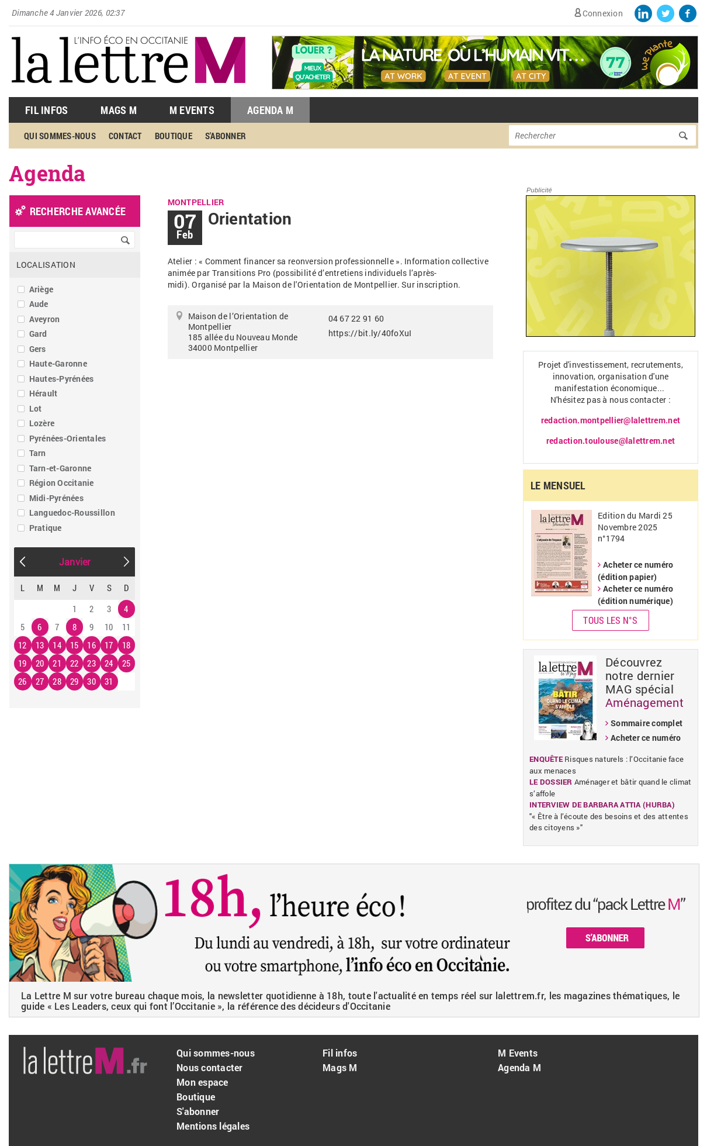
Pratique (45, 527)
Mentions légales (212, 1126)
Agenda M (270, 110)
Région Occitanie (61, 482)
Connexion (603, 13)
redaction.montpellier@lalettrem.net (610, 420)
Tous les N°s (610, 620)
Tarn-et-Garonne (60, 468)
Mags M (118, 110)
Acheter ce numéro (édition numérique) (635, 594)
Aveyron (44, 319)
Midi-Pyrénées (56, 497)
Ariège (41, 289)
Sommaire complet (646, 723)
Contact (125, 135)
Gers (37, 348)
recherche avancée (78, 211)
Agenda (47, 173)
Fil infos (340, 1053)
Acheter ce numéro (646, 737)
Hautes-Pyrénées (61, 378)
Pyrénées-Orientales (67, 438)
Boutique (173, 135)
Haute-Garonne (58, 363)
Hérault (43, 393)
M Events (191, 110)
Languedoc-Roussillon (72, 512)
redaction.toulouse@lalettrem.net (610, 440)
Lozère (42, 423)
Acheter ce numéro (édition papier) (635, 570)
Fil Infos (46, 110)
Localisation (45, 264)
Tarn (37, 452)
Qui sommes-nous (60, 135)
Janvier (75, 561)
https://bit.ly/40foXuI (370, 333)
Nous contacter (209, 1067)
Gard (38, 333)
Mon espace (202, 1082)
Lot (35, 408)
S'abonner (225, 135)
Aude (38, 303)
